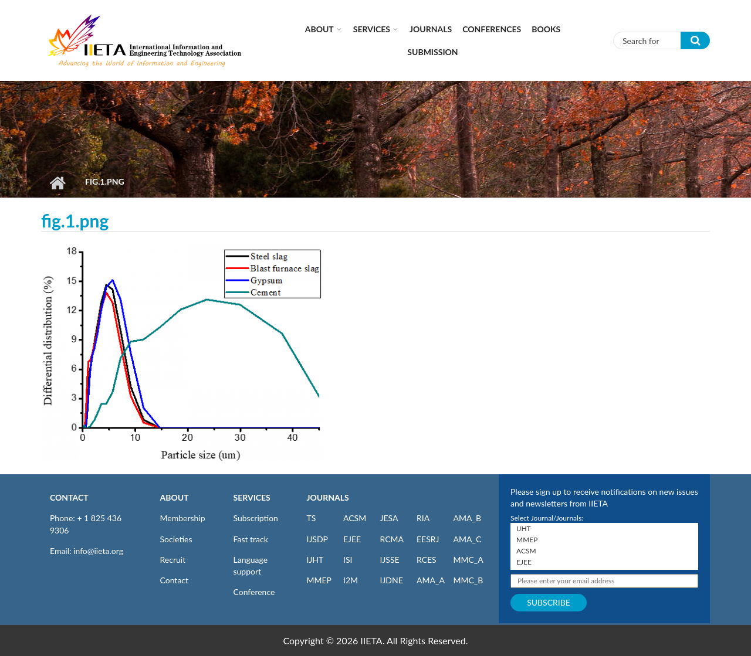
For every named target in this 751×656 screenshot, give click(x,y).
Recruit (173, 560)
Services (371, 29)
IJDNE (391, 580)
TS (311, 518)
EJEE (352, 539)
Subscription (256, 518)
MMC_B (468, 580)
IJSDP (317, 539)
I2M (350, 580)
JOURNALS (328, 497)
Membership (182, 518)
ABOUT (174, 497)
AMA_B (467, 518)
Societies (176, 539)
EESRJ (428, 539)
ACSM (354, 518)
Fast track (251, 539)
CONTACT (69, 497)
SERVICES (252, 497)
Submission (432, 52)
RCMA (392, 539)
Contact (174, 580)
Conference (254, 592)
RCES (427, 560)
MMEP (319, 580)
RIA (423, 518)
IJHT (315, 560)
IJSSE (390, 560)
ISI (347, 560)
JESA (389, 518)
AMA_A (431, 580)
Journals (431, 29)
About (319, 29)
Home (57, 183)
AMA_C (468, 539)
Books (546, 29)
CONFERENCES (491, 29)
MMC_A (468, 560)
